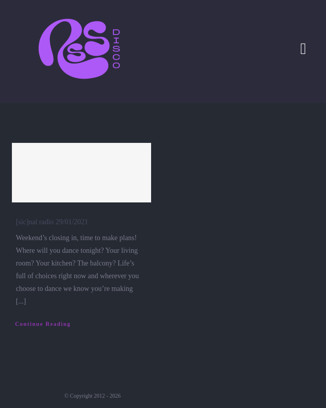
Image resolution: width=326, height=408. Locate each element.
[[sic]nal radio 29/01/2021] (81, 172)
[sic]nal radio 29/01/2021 (52, 222)
